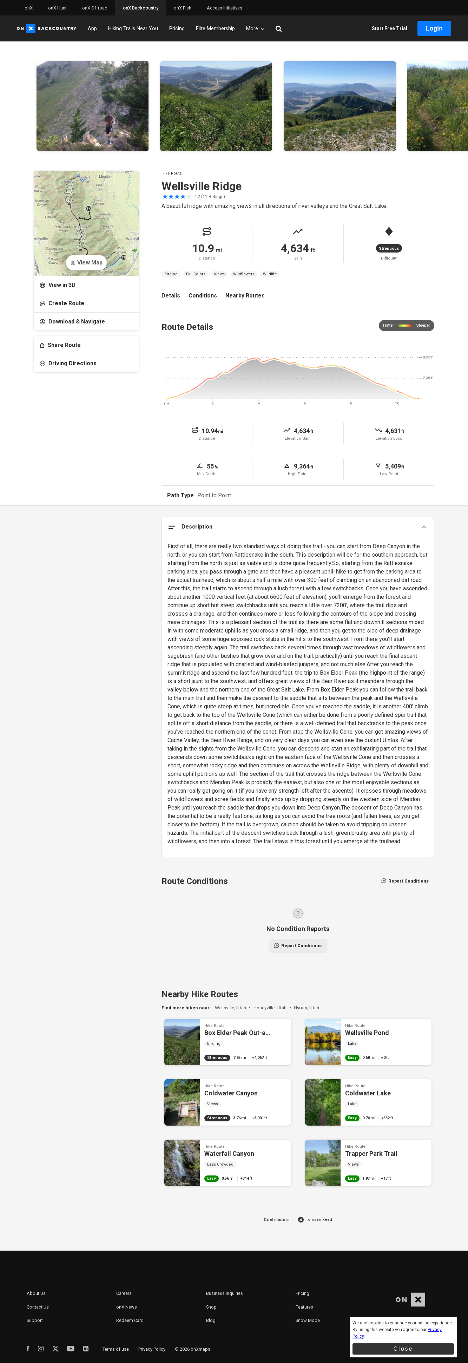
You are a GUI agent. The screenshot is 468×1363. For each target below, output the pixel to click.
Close (403, 1349)
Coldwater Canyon (227, 1102)
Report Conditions (405, 881)
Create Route (61, 303)
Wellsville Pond (368, 1042)
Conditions (203, 295)
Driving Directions (68, 363)
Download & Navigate (72, 321)
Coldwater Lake (368, 1102)
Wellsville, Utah (230, 1007)
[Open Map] (86, 217)
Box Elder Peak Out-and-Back (227, 1042)
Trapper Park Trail (368, 1163)
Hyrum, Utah (306, 1007)
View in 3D (57, 285)
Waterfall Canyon (227, 1163)
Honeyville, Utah (269, 1007)
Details (171, 295)
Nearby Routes (245, 295)
